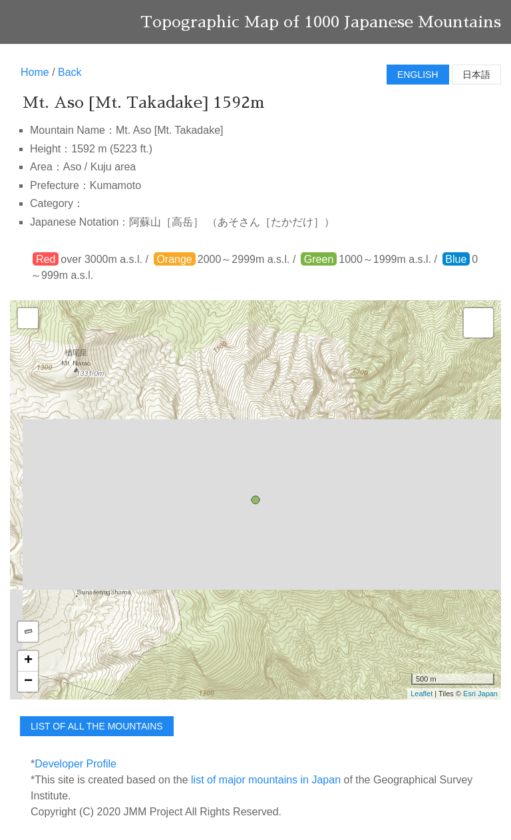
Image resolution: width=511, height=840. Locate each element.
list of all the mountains (97, 726)
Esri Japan (480, 694)
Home (35, 72)
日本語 (476, 74)
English (417, 74)
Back (70, 72)
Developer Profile (75, 763)
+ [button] (28, 661)
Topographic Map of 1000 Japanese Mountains (320, 22)
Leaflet (421, 694)
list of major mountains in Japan (266, 779)
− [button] (28, 682)
